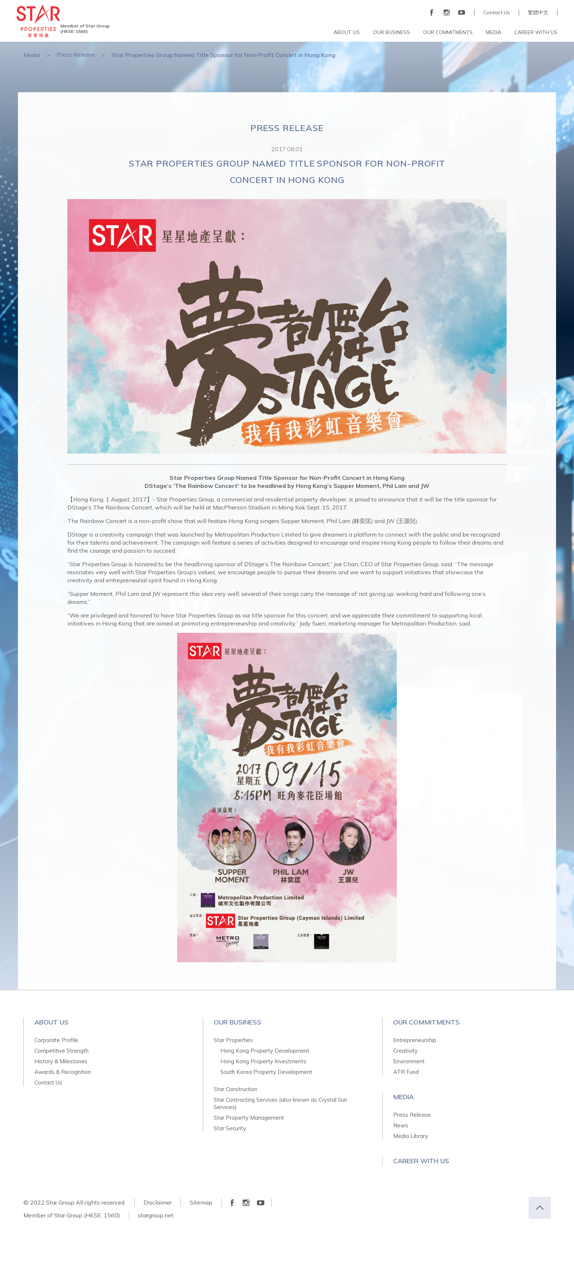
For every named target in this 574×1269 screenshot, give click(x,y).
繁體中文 (538, 13)
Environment (409, 1061)
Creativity (405, 1050)
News (400, 1125)
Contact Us (496, 13)
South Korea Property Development (266, 1071)
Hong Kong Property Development (264, 1050)
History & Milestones (60, 1061)
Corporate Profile (56, 1040)
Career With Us (421, 1161)
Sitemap (201, 1202)
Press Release (76, 55)
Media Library (410, 1135)
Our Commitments (426, 1022)
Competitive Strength (61, 1050)
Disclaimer (158, 1202)
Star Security (230, 1128)
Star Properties (233, 1040)
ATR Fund (406, 1071)
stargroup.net (156, 1215)
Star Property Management (249, 1117)
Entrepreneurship (414, 1040)
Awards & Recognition (62, 1071)
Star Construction (235, 1089)
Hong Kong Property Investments (263, 1061)
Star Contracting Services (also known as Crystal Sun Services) (280, 1103)
